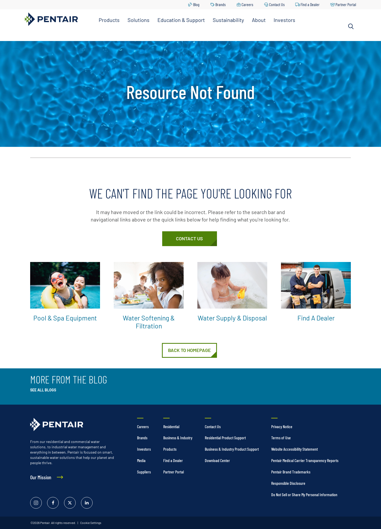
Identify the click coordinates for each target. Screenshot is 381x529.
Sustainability (228, 20)
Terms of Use (281, 437)
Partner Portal (345, 4)
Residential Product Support (225, 437)
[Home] (189, 350)
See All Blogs (43, 390)
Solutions (138, 20)
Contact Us (277, 4)
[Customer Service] (189, 238)
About (259, 20)
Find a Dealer (310, 4)
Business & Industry (177, 437)
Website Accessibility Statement (294, 448)
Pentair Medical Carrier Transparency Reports (304, 460)
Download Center (217, 460)
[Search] (350, 26)
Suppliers (144, 471)
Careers (247, 4)
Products (109, 20)
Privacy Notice (281, 426)
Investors (284, 20)
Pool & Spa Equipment (65, 318)
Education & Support (181, 20)
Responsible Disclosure (288, 483)
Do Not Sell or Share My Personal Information (304, 494)
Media (141, 460)
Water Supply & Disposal (232, 318)
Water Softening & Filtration (149, 322)
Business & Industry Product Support (232, 448)
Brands (220, 4)
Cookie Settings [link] (90, 523)
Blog (196, 4)
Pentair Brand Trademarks (290, 471)
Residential (171, 426)
